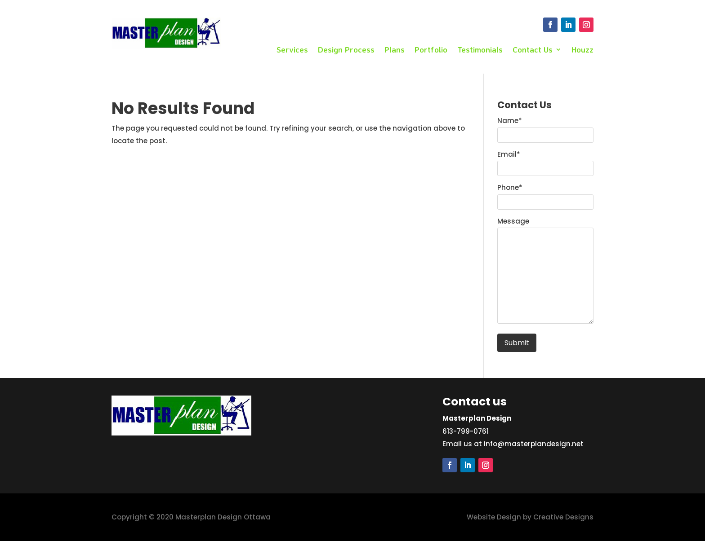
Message (513, 221)
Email (508, 154)
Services (292, 50)
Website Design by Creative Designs (530, 517)
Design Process (346, 50)
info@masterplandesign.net (534, 444)
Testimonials (480, 50)
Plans (394, 50)
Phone (509, 187)
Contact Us (533, 50)
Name (509, 120)
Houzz (582, 50)
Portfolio (431, 50)
